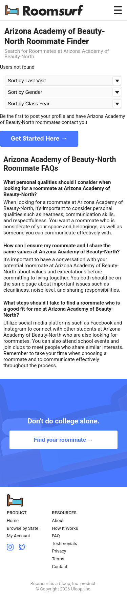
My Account (18, 535)
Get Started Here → (39, 138)
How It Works (65, 528)
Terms (58, 558)
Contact (59, 566)
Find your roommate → (63, 439)
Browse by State (22, 528)
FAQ (56, 535)
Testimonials (64, 543)
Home (13, 520)
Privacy (59, 551)
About (58, 520)
